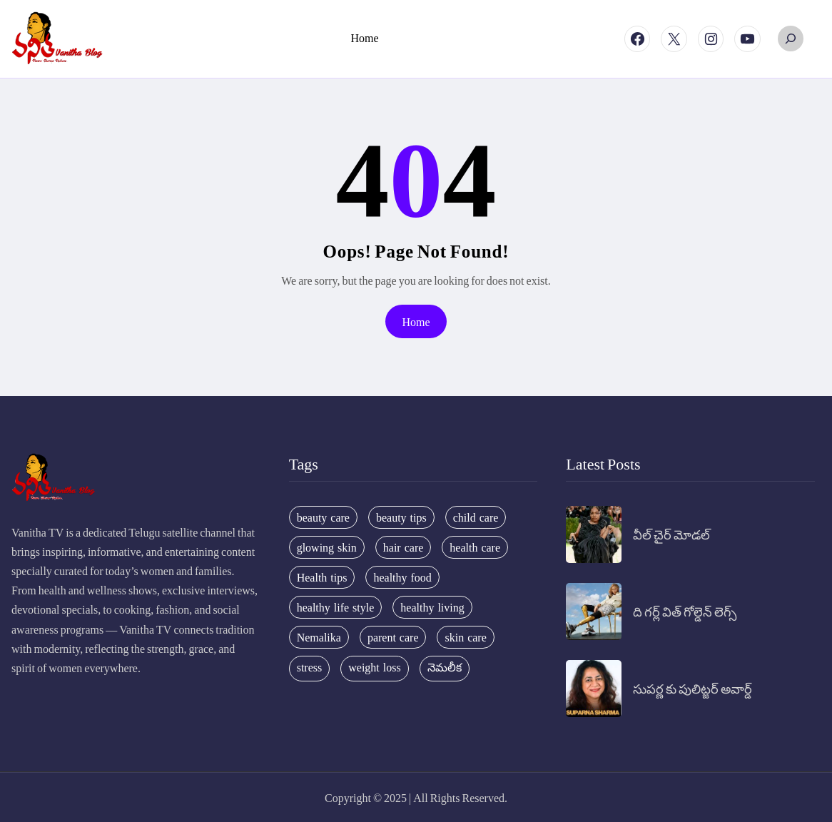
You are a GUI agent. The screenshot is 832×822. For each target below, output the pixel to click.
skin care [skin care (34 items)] (465, 637)
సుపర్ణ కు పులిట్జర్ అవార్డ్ (692, 688)
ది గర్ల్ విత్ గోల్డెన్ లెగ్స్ (684, 611)
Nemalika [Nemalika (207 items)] (319, 637)
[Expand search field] (790, 38)
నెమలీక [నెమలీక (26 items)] (444, 667)
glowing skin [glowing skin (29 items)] (327, 547)
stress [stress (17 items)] (310, 667)
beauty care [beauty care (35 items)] (323, 517)
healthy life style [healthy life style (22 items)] (336, 607)
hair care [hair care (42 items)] (403, 547)
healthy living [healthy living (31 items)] (432, 607)
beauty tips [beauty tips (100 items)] (401, 517)
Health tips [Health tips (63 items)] (322, 577)
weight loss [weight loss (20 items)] (374, 667)
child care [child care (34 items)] (476, 517)
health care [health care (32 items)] (475, 547)
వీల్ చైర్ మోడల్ (671, 534)
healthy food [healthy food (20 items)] (402, 577)
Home (416, 321)
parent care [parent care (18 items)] (393, 637)
